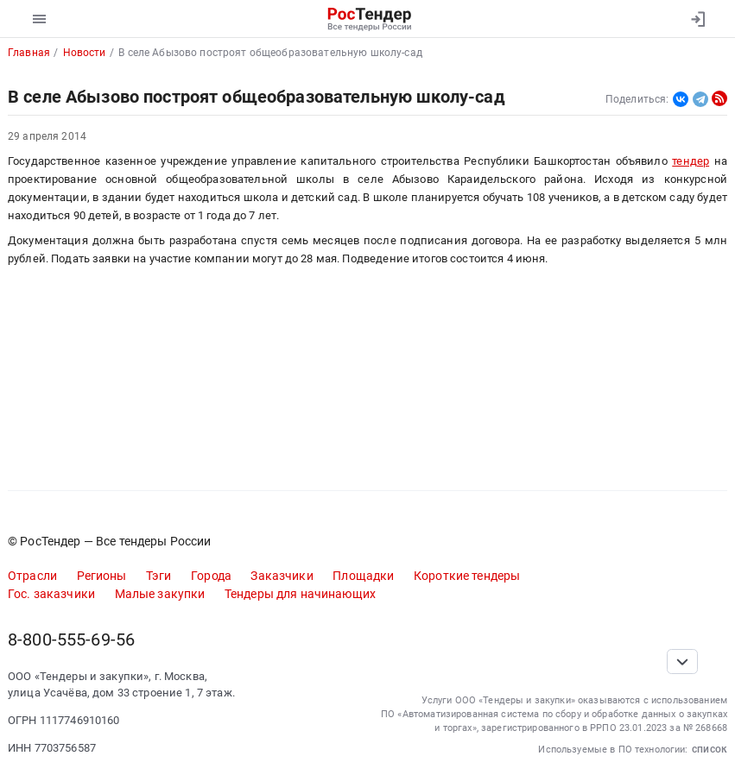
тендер (690, 160)
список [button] (709, 749)
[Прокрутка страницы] (682, 661)
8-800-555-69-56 (71, 640)
